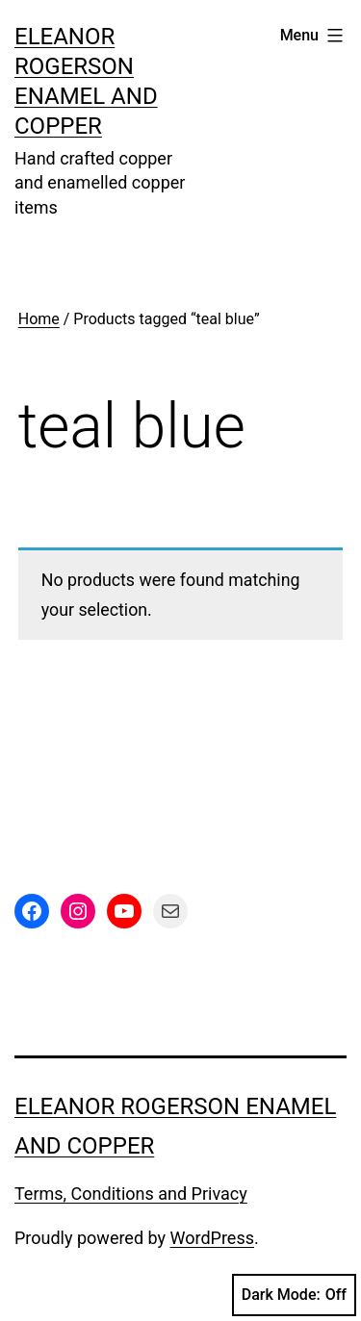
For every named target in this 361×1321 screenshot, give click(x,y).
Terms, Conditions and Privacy (130, 1193)
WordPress (212, 1238)
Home (39, 319)
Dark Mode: (294, 1295)
